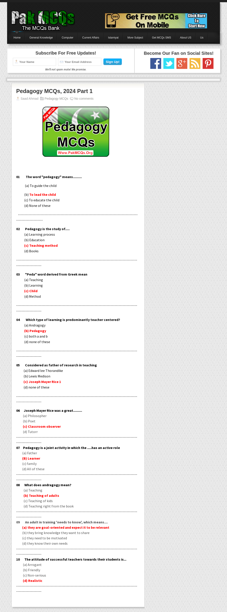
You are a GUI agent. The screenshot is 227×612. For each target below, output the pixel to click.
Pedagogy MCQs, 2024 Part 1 (54, 91)
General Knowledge (41, 37)
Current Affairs (90, 37)
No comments (83, 98)
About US (185, 37)
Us (202, 37)
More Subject (135, 37)
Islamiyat (113, 37)
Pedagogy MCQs (56, 98)
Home (17, 37)
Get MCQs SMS (161, 37)
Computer (67, 37)
